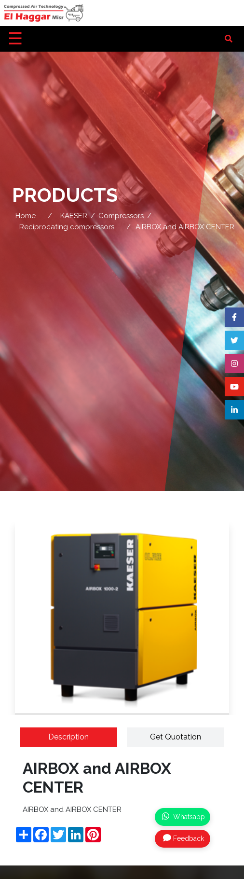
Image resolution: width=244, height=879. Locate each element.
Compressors (121, 215)
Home (25, 215)
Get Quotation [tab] (175, 736)
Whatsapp (183, 816)
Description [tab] (68, 736)
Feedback (183, 838)
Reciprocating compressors (66, 227)
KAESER (73, 215)
